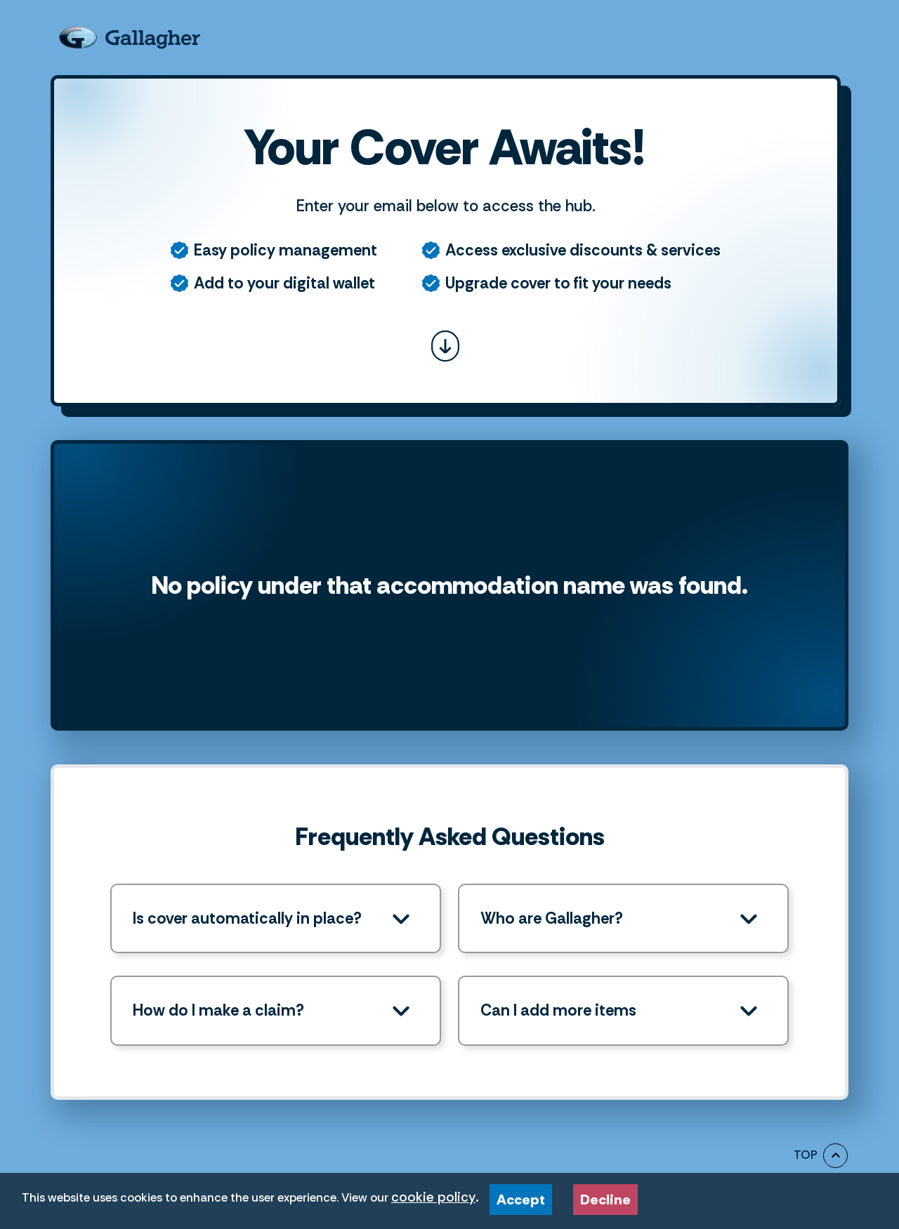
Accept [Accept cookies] (524, 1196)
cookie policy (433, 1197)
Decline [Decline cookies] (609, 1196)
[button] (276, 918)
